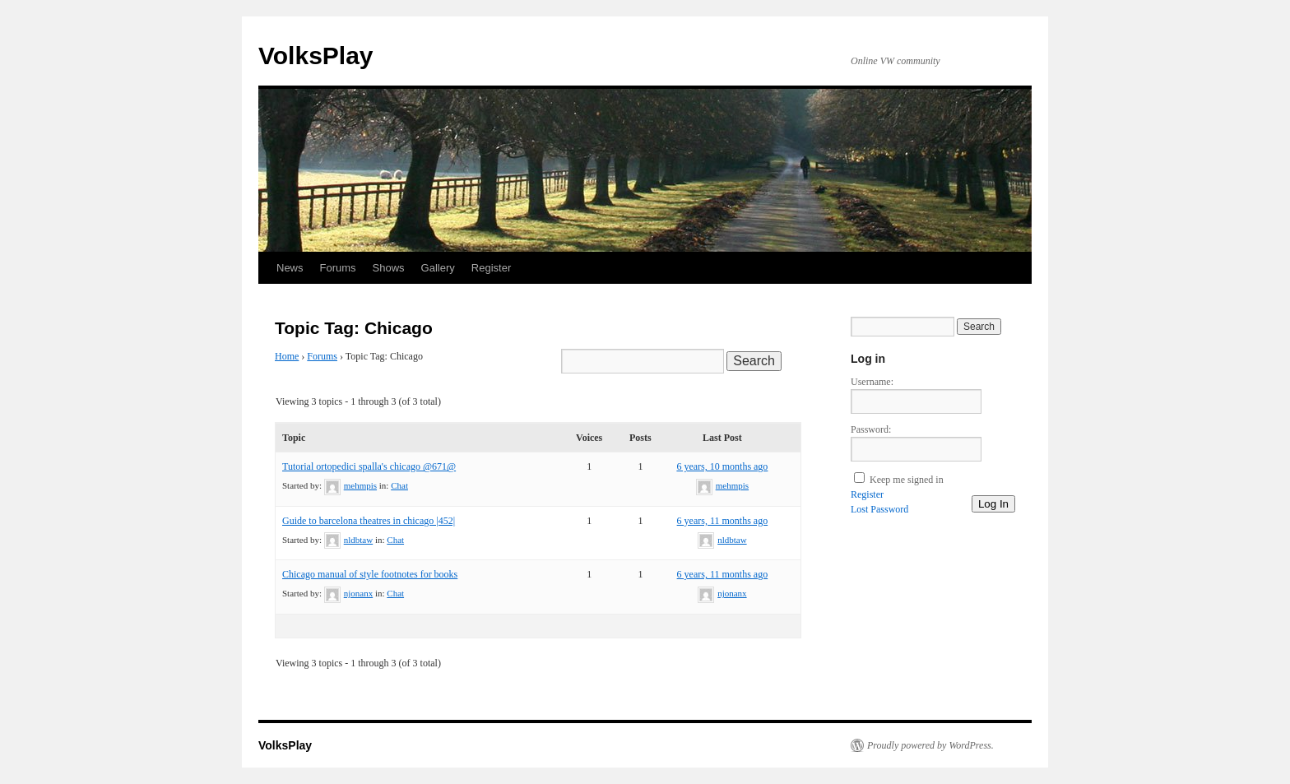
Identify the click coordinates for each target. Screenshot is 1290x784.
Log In (993, 504)
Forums (338, 268)
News (290, 268)
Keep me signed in (907, 479)
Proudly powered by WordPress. (930, 745)
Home (287, 356)
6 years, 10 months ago (722, 466)
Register (491, 268)
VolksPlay (316, 55)
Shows (389, 268)
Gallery (438, 268)
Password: (871, 429)
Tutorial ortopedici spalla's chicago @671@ (369, 466)
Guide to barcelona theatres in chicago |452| (368, 521)
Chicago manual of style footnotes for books (369, 574)
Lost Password (879, 509)
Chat (399, 485)
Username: (872, 381)
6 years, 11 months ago (722, 521)
